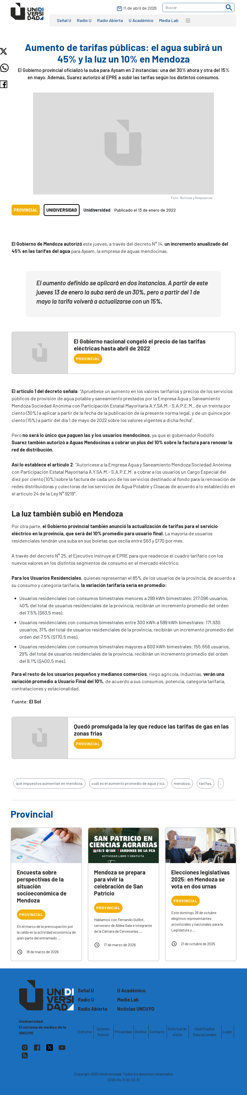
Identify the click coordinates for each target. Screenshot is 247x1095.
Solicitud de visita (177, 1031)
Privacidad (123, 1031)
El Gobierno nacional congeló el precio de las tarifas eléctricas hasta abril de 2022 (140, 345)
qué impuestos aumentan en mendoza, (49, 783)
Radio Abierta (110, 20)
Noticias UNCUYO (135, 1009)
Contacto (157, 1031)
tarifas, (205, 783)
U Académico (141, 20)
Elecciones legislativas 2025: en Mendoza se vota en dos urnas (200, 879)
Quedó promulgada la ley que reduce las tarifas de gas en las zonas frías (151, 730)
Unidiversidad (61, 210)
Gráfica (140, 1031)
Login (227, 1031)
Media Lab (168, 20)
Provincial (26, 210)
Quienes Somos (103, 1031)
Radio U (84, 20)
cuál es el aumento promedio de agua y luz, (128, 783)
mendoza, (182, 783)
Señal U (64, 20)
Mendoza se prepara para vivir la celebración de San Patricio (119, 882)
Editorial (85, 1031)
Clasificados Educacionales (205, 1031)
